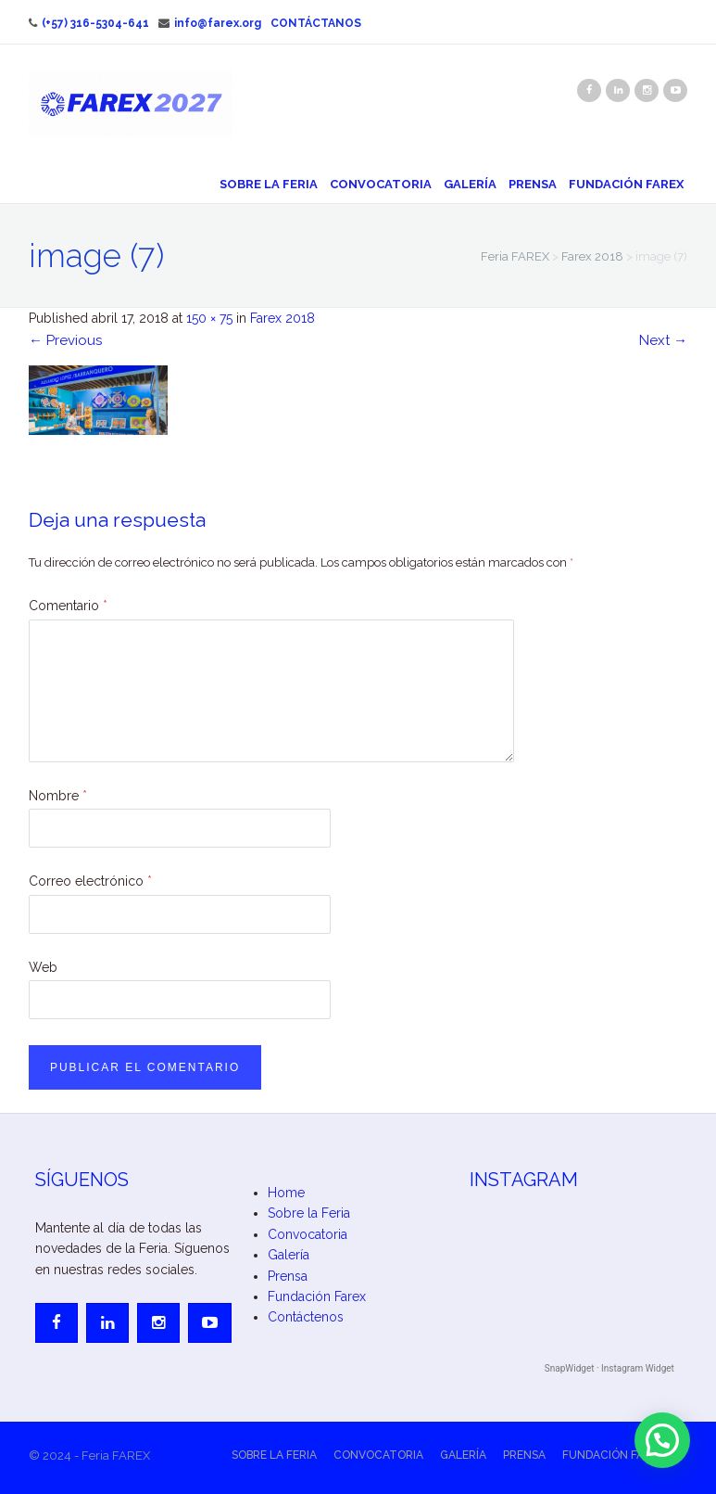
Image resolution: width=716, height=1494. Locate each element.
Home (286, 1192)
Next (663, 340)
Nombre (58, 795)
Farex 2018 (282, 318)
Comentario (68, 605)
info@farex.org (209, 23)
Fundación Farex (626, 184)
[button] (662, 1440)
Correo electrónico (90, 881)
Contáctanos (315, 23)
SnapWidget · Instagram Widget (609, 1368)
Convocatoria (381, 184)
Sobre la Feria (269, 184)
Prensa (533, 184)
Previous (65, 340)
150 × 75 (209, 318)
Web (43, 967)
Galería (470, 184)
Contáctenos (306, 1316)
